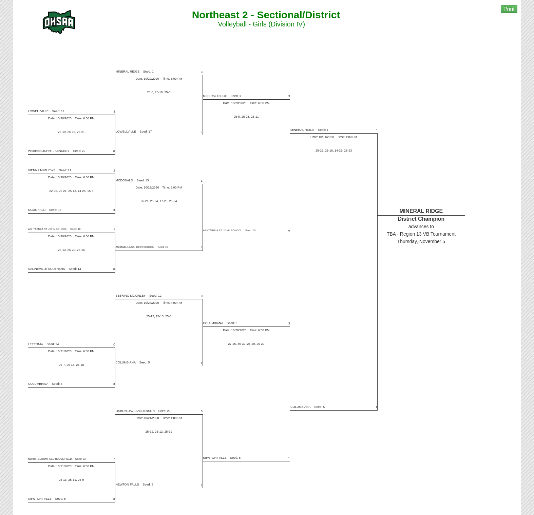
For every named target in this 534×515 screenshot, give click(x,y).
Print (509, 9)
